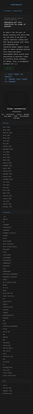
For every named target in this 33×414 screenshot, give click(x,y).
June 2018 (6, 154)
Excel (4, 290)
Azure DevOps (7, 241)
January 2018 (7, 163)
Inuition (6, 309)
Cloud (4, 252)
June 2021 (6, 141)
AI (3, 222)
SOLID (4, 353)
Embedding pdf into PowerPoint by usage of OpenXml (15, 24)
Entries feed (7, 388)
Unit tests (6, 370)
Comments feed (7, 391)
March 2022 (6, 138)
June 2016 (6, 185)
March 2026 (6, 130)
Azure (4, 238)
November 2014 (7, 207)
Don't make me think (9, 282)
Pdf (4, 340)
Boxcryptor (6, 249)
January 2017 (7, 171)
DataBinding (7, 271)
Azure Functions (8, 244)
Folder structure (8, 296)
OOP (4, 334)
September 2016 (8, 179)
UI (3, 364)
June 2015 (6, 201)
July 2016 (6, 182)
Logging (5, 312)
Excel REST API (8, 293)
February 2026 (7, 132)
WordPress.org (7, 393)
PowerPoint (6, 342)
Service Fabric (8, 348)
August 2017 (7, 168)
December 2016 (7, 174)
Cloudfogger (7, 257)
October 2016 (7, 176)
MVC (4, 321)
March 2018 (6, 160)
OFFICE (10, 74)
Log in (5, 385)
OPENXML (16, 74)
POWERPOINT (8, 76)
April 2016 (6, 190)
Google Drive (7, 301)
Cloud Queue (7, 255)
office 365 (6, 331)
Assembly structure (9, 233)
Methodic (6, 318)
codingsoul (16, 4)
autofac (5, 235)
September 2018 (8, 149)
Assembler (6, 230)
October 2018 (7, 146)
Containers (6, 266)
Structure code (8, 356)
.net (4, 216)
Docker (5, 279)
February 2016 (7, 196)
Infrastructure (8, 307)
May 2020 (6, 143)
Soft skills (7, 351)
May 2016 (6, 187)
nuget (4, 323)
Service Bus (7, 345)
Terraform (6, 362)
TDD (4, 359)
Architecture (7, 227)
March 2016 (6, 193)
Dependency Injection (10, 277)
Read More (9, 68)
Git (4, 298)
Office (5, 329)
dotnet (5, 285)
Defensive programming (10, 274)
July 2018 (6, 152)
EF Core (5, 288)
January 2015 (7, 204)
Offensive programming (10, 326)
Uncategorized (7, 367)
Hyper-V (5, 304)
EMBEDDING (12, 79)
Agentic (5, 219)
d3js (4, 268)
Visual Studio (7, 373)
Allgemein (6, 224)
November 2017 (7, 165)
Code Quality (7, 260)
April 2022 (6, 135)
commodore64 (7, 263)
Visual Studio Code (9, 375)
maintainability (8, 315)
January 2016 (7, 198)
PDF (22, 74)
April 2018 (6, 157)
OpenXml (5, 337)
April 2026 (6, 127)
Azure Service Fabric (10, 246)
